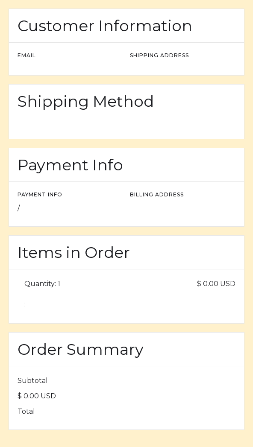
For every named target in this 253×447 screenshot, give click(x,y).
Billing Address (157, 194)
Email (27, 55)
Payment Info (40, 194)
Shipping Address (159, 55)
